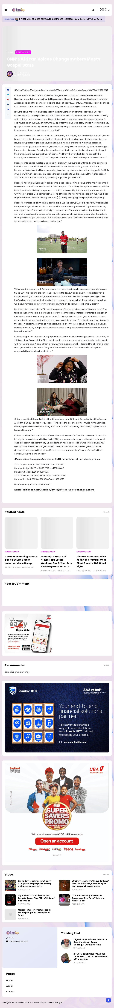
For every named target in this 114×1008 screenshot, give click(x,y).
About (9, 985)
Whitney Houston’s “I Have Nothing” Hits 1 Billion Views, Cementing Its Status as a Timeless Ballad (90, 884)
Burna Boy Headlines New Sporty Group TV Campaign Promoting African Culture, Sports (35, 884)
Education (10, 19)
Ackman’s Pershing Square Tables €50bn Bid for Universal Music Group (21, 560)
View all (106, 512)
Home (10, 51)
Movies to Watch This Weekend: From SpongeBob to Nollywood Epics (34, 913)
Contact (10, 991)
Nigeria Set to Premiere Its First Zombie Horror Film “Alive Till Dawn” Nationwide (36, 898)
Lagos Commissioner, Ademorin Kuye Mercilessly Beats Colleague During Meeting (90, 942)
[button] (8, 114)
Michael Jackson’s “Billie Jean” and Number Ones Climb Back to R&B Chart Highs (91, 561)
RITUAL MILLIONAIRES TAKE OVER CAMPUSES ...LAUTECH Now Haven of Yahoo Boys (60, 19)
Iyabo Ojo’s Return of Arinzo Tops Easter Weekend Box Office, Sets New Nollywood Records (56, 561)
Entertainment (23, 52)
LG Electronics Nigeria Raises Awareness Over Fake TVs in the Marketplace (88, 898)
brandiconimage (53, 1002)
